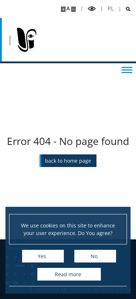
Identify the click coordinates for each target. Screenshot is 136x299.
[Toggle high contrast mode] (91, 9)
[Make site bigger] (63, 9)
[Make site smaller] (73, 9)
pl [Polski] (111, 8)
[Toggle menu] (127, 69)
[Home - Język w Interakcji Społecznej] (26, 39)
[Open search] (125, 9)
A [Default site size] (68, 8)
